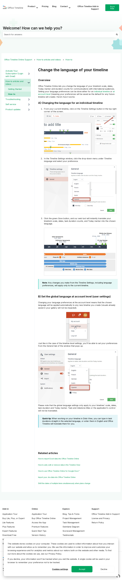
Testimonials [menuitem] (68, 535)
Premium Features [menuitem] (40, 527)
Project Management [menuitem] (72, 518)
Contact (64, 6)
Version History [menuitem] (39, 535)
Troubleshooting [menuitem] (12, 99)
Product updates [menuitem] (12, 109)
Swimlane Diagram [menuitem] (71, 527)
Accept (82, 569)
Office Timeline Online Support (18, 59)
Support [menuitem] (95, 509)
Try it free (112, 8)
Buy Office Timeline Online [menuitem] (44, 518)
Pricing (45, 6)
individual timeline (102, 91)
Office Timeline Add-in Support (88, 7)
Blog (54, 6)
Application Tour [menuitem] (10, 514)
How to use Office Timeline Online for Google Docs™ (59, 471)
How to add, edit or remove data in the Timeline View (59, 465)
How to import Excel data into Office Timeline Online (58, 459)
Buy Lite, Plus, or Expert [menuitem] (13, 518)
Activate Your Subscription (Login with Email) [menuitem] (14, 73)
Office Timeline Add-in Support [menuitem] (106, 514)
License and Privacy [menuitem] (101, 518)
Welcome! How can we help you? (32, 28)
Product (31, 6)
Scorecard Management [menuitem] (73, 531)
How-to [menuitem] (11, 94)
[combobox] (59, 34)
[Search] (117, 34)
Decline (104, 569)
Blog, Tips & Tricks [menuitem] (71, 514)
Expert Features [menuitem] (9, 531)
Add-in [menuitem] (5, 509)
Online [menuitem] (35, 509)
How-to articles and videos (49, 59)
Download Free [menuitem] (9, 535)
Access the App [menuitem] (39, 522)
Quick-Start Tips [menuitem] (39, 531)
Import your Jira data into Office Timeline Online (57, 477)
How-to (68, 59)
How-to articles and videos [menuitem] (14, 82)
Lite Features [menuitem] (8, 522)
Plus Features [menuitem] (8, 527)
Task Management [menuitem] (71, 522)
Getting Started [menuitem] (15, 89)
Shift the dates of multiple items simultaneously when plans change (64, 483)
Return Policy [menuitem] (98, 522)
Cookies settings (60, 569)
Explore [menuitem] (66, 509)
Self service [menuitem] (10, 104)
